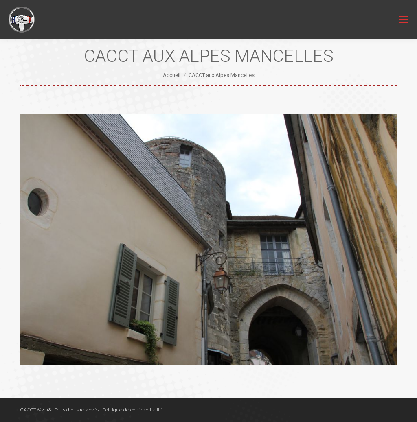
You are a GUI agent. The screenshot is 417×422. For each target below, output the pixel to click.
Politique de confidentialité (132, 410)
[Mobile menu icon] (403, 19)
